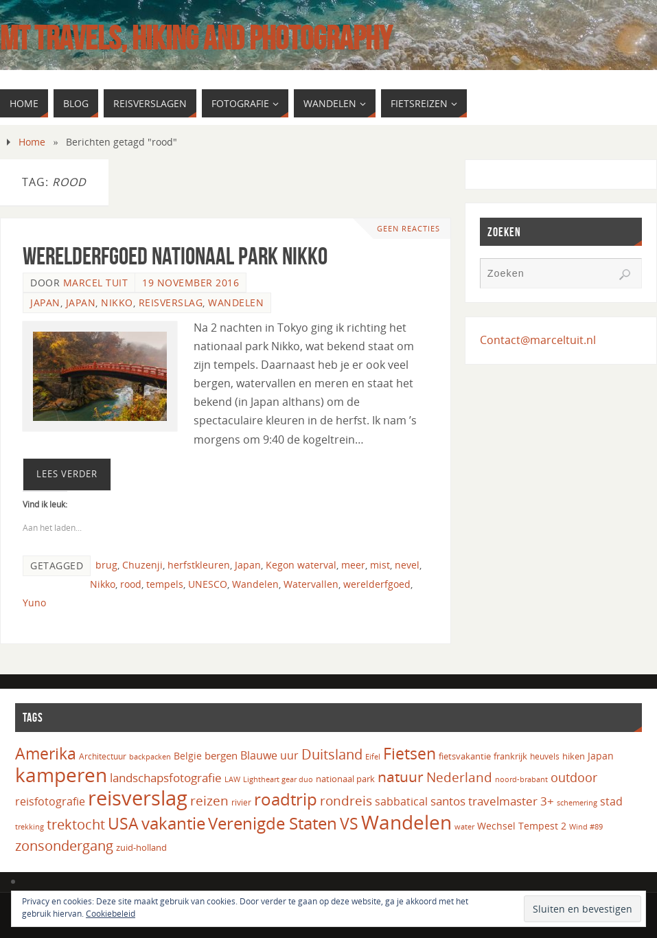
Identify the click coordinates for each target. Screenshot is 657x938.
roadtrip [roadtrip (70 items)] (285, 799)
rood (130, 584)
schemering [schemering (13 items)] (577, 803)
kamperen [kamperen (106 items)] (61, 775)
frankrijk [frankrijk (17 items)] (510, 756)
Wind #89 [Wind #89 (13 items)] (586, 827)
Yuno (34, 602)
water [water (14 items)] (464, 826)
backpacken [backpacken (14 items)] (150, 756)
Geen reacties (408, 228)
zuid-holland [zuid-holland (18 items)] (141, 847)
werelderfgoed (377, 584)
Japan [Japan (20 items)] (601, 755)
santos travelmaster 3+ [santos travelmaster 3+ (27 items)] (492, 801)
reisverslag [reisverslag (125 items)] (137, 798)
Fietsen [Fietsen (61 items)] (409, 753)
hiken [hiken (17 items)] (573, 756)
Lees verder (66, 474)
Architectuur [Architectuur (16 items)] (102, 756)
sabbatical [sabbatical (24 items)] (401, 801)
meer (353, 564)
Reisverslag (171, 302)
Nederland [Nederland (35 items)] (459, 777)
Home (32, 141)
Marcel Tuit (95, 282)
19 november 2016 (190, 282)
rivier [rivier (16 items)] (241, 802)
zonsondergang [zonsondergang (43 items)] (64, 845)
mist (380, 564)
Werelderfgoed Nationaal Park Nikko (175, 255)
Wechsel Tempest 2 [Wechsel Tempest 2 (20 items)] (521, 825)
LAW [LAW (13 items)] (232, 779)
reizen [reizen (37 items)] (209, 801)
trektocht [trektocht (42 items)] (76, 824)
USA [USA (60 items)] (123, 823)
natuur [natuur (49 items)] (401, 776)
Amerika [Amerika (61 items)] (45, 753)
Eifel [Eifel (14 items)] (372, 756)
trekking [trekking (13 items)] (29, 827)
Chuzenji (142, 564)
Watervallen (311, 584)
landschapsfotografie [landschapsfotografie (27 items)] (166, 778)
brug (106, 564)
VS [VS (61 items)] (349, 823)
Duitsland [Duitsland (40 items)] (331, 754)
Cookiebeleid (110, 913)
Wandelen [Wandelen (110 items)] (406, 822)
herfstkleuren (199, 564)
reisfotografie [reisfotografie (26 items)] (50, 801)
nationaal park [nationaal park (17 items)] (345, 779)
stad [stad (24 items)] (611, 801)
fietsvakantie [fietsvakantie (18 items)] (465, 756)
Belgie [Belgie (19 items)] (188, 755)
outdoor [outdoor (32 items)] (574, 777)
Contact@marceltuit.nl (538, 339)
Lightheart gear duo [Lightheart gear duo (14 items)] (278, 779)
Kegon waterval (301, 564)
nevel (407, 564)
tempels (164, 584)
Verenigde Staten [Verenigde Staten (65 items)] (272, 823)
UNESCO (207, 584)
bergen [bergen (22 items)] (221, 755)
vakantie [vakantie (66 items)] (173, 823)
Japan (45, 302)
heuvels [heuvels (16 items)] (545, 756)
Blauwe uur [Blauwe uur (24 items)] (269, 755)
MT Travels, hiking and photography (196, 38)
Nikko (117, 302)
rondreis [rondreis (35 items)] (346, 800)
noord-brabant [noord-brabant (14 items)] (521, 779)
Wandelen (236, 302)
